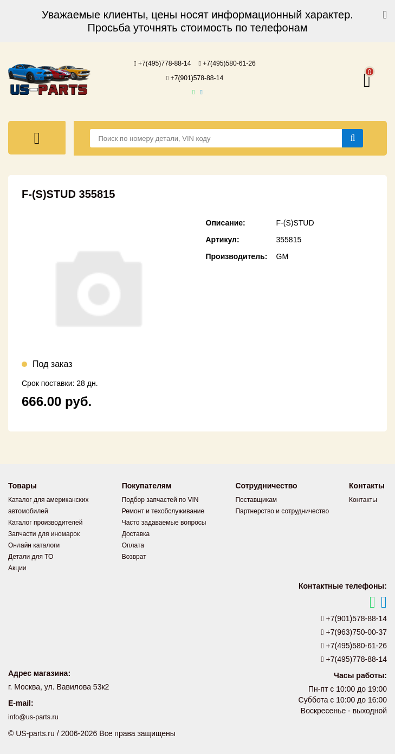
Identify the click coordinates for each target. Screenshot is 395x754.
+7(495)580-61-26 (231, 63)
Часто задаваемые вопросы (164, 521)
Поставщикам (256, 498)
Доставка (136, 533)
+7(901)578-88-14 (195, 77)
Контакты (363, 498)
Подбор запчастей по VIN (160, 498)
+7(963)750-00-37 (354, 631)
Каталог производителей (45, 521)
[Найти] (352, 137)
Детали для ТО (30, 555)
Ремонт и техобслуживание (163, 510)
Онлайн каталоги (34, 544)
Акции (17, 567)
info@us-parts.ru (36, 716)
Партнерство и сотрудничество (282, 510)
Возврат (134, 555)
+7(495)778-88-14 (158, 63)
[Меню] (37, 136)
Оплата (133, 544)
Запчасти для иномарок (44, 533)
